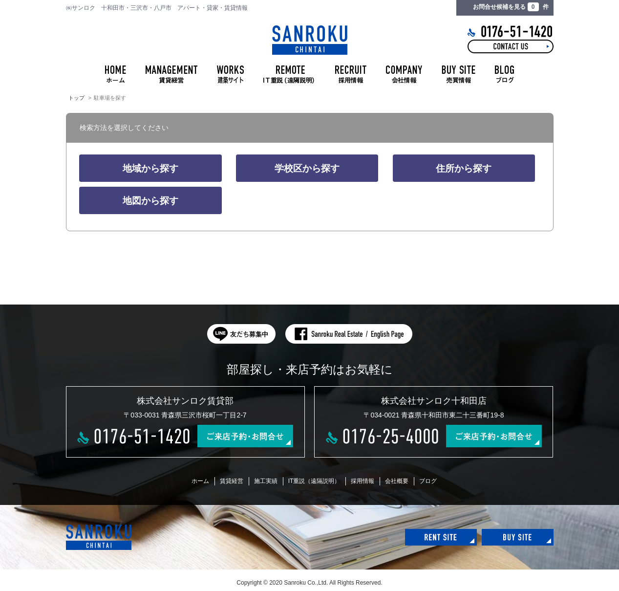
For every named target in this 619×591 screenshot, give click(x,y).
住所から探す (463, 168)
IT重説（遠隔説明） (314, 481)
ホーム (200, 481)
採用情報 (362, 481)
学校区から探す (307, 168)
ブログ (428, 481)
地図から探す (150, 201)
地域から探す (150, 168)
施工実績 (265, 481)
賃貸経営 (231, 481)
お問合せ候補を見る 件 (510, 6)
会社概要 (396, 481)
